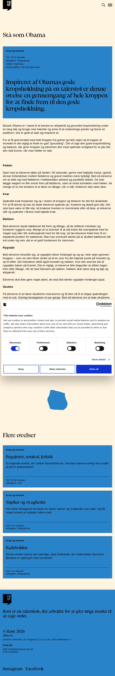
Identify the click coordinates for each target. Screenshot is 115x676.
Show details (99, 359)
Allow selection (57, 369)
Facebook (35, 669)
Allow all (94, 369)
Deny (21, 369)
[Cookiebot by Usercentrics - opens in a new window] (98, 304)
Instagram (13, 669)
